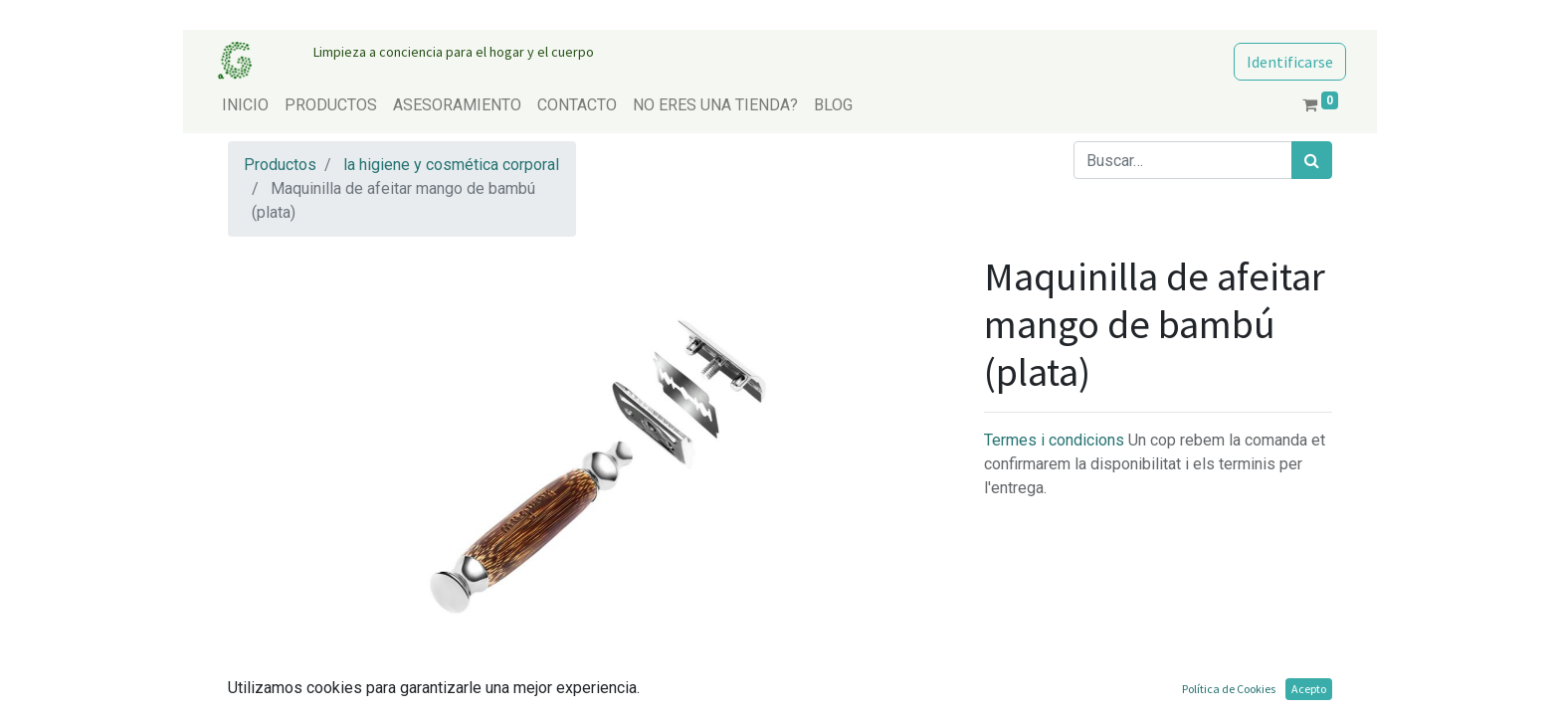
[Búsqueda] (1311, 160)
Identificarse (1290, 62)
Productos (280, 164)
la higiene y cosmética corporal (451, 164)
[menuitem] (245, 105)
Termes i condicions (1056, 440)
